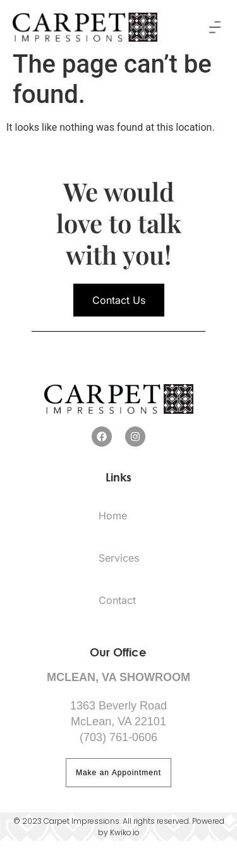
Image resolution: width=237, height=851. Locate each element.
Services (119, 568)
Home (113, 525)
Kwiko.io (125, 841)
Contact (117, 610)
